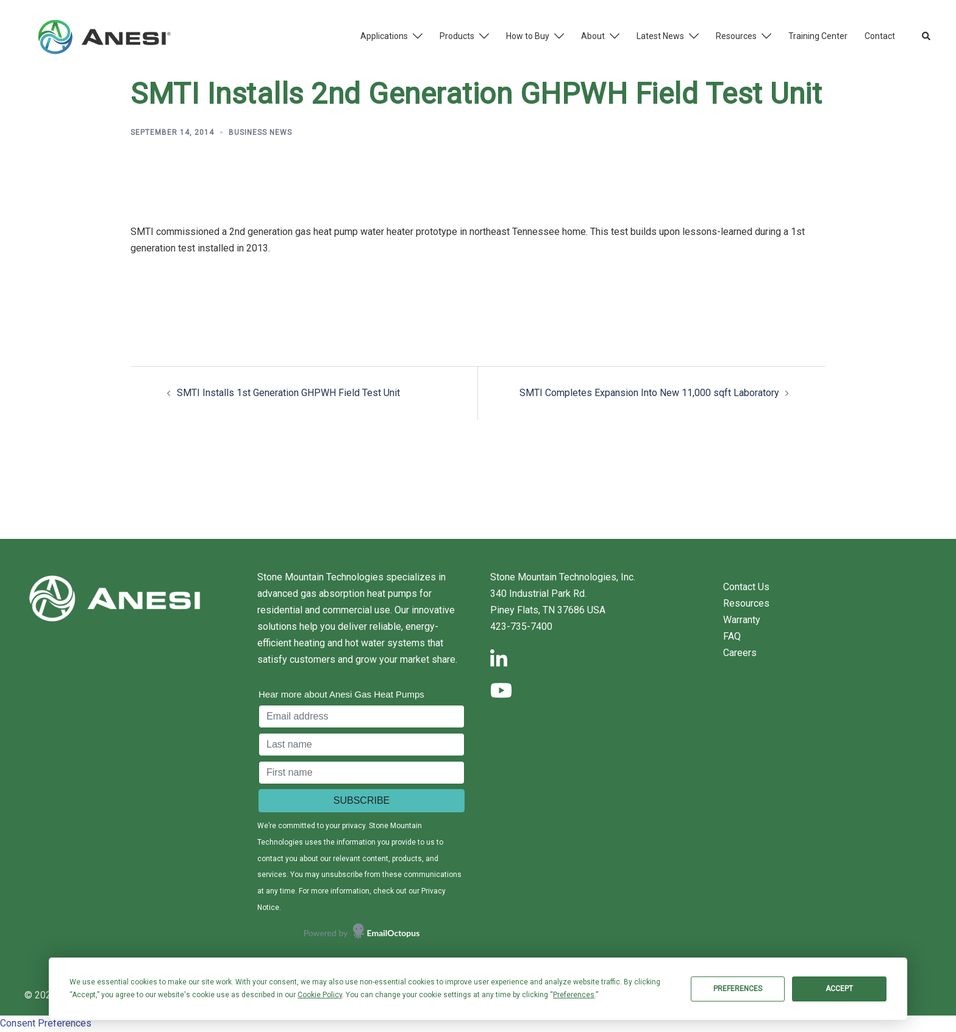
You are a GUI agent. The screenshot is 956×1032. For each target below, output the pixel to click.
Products (457, 36)
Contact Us (746, 587)
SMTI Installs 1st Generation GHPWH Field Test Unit (288, 393)
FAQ (732, 636)
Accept (839, 988)
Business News (260, 132)
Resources (736, 36)
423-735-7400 (521, 626)
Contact (880, 36)
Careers (740, 653)
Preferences (737, 988)
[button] (927, 36)
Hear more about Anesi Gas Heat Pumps (341, 694)
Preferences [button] (573, 995)
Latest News (660, 36)
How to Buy (527, 36)
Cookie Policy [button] (320, 995)
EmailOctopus (393, 933)
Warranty (741, 620)
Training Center (817, 36)
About (593, 36)
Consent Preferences (45, 1023)
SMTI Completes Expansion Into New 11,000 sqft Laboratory (649, 393)
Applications (384, 36)
